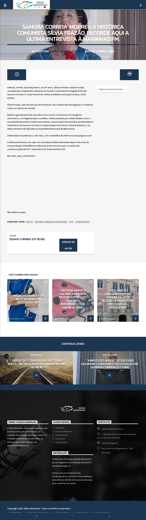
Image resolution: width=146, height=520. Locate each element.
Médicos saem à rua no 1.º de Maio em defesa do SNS (28, 299)
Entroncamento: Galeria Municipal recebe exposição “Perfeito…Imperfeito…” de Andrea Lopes (73, 299)
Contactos (60, 438)
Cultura (57, 282)
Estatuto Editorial (63, 431)
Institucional (61, 435)
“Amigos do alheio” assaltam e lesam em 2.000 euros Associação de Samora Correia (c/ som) (109, 364)
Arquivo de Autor (68, 245)
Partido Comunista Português (51, 222)
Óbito (67, 19)
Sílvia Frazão (82, 222)
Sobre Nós (60, 428)
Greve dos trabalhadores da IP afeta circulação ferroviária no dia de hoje (37, 364)
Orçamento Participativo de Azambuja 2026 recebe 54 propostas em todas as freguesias (117, 299)
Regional (77, 19)
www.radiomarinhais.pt (112, 429)
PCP (71, 222)
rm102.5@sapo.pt (110, 443)
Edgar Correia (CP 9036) (67, 51)
